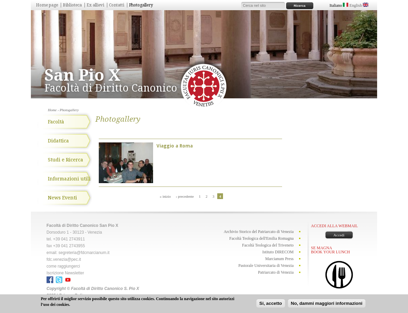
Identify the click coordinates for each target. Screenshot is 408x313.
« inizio (165, 196)
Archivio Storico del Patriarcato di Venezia (259, 231)
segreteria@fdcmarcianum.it (83, 252)
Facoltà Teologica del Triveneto (268, 245)
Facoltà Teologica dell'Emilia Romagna (261, 238)
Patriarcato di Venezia (276, 272)
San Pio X (82, 75)
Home (52, 110)
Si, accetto (270, 304)
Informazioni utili (69, 178)
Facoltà (56, 121)
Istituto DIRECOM (278, 252)
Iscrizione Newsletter (65, 273)
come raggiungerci (63, 266)
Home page (47, 5)
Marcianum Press (279, 258)
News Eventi (62, 197)
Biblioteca (72, 5)
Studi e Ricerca (65, 159)
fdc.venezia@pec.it (64, 259)
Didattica (58, 140)
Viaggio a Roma (174, 146)
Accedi (338, 235)
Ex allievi (95, 5)
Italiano (339, 5)
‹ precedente (185, 196)
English (358, 5)
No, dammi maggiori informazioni (327, 304)
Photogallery (141, 5)
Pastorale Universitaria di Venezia (266, 265)
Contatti (116, 5)
